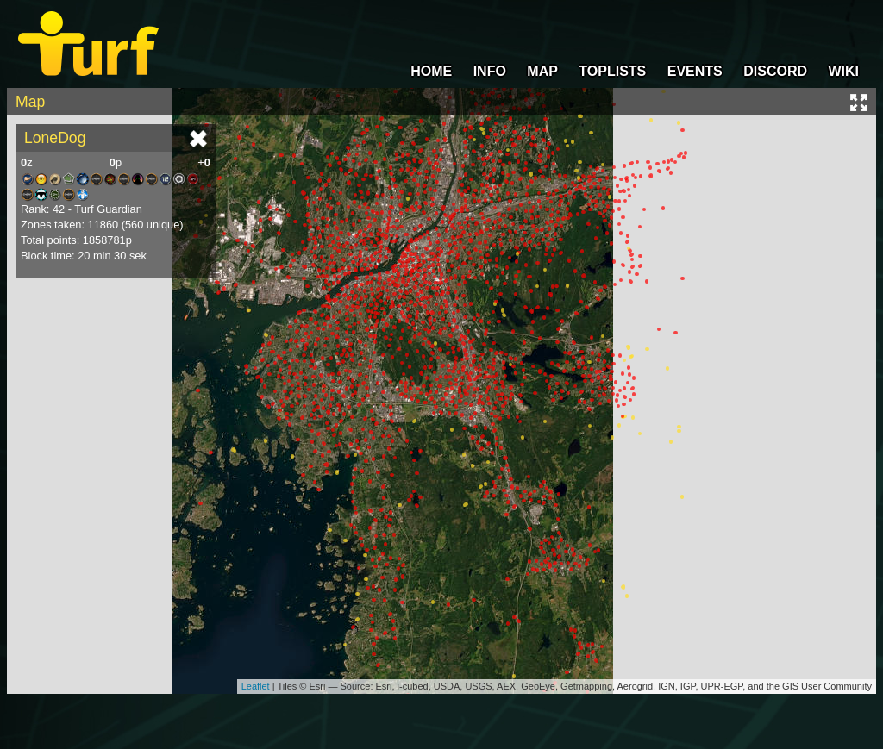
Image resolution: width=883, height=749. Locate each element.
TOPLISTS (612, 71)
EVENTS (695, 71)
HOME (431, 71)
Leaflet (255, 686)
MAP (542, 71)
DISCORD (775, 71)
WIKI (843, 71)
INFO (489, 71)
